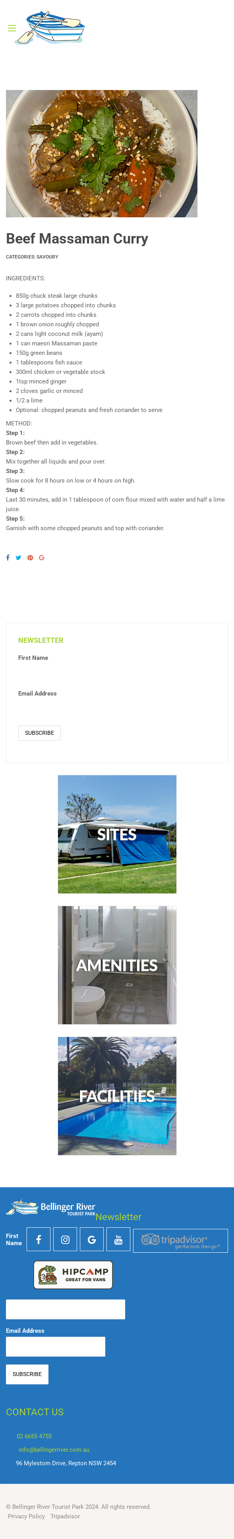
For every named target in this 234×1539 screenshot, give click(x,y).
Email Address (37, 693)
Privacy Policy (26, 1516)
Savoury (47, 257)
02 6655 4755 (34, 1436)
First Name (33, 657)
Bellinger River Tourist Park (48, 1506)
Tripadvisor (65, 1516)
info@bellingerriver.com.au (54, 1449)
